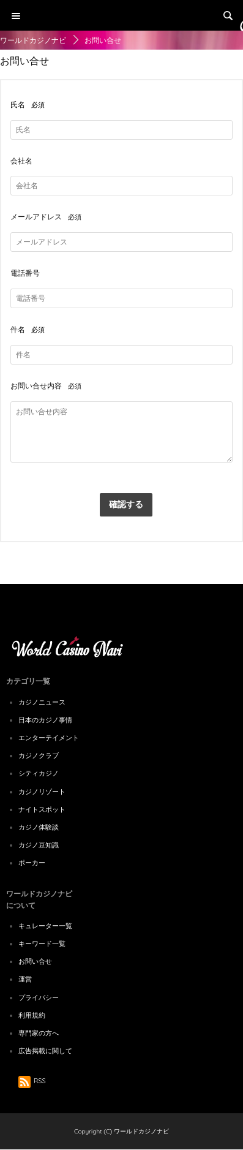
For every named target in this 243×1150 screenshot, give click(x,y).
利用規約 (31, 1015)
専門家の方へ (38, 1033)
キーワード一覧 (41, 943)
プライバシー (38, 997)
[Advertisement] (121, 122)
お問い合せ (35, 961)
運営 (25, 979)
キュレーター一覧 (45, 925)
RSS (32, 1080)
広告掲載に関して (45, 1050)
